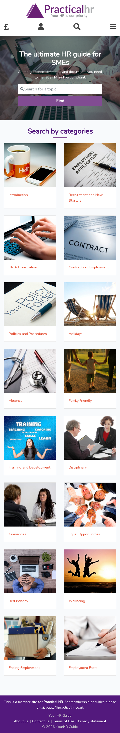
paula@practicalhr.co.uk (65, 707)
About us (21, 721)
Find (60, 101)
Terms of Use (63, 721)
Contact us (40, 721)
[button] (41, 27)
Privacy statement (92, 721)
